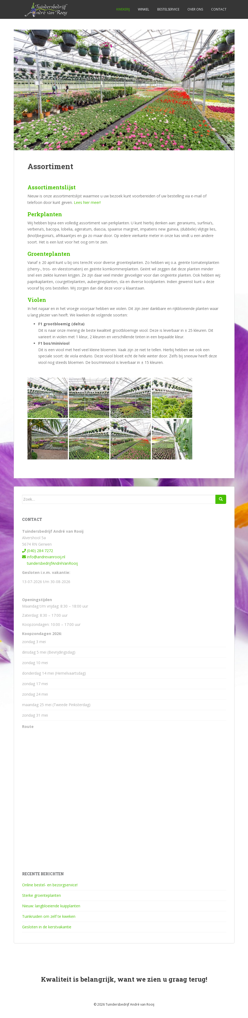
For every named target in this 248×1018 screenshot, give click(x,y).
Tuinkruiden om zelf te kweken (48, 916)
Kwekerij (123, 9)
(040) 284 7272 (37, 550)
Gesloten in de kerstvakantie (46, 926)
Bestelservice (168, 9)
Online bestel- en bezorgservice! (50, 884)
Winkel (143, 9)
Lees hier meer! (87, 202)
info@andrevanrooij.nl (43, 556)
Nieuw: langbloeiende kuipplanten (51, 905)
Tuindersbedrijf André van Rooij (130, 1004)
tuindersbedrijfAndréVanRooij (50, 563)
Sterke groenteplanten (41, 895)
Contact (218, 9)
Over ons (195, 9)
